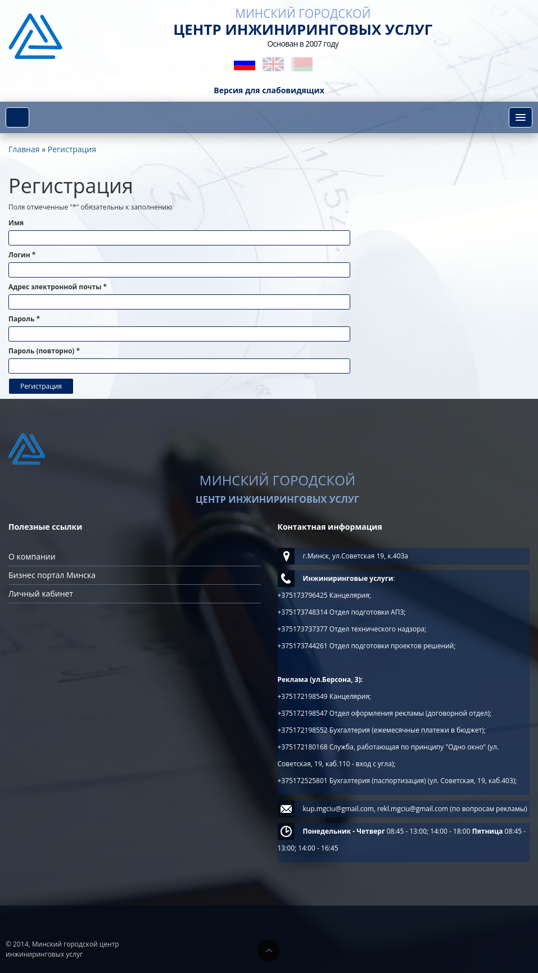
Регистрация (72, 149)
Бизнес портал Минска (52, 575)
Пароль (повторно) (44, 351)
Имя (16, 223)
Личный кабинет (40, 593)
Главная (24, 149)
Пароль (24, 319)
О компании (32, 556)
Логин (21, 255)
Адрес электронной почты (57, 287)
